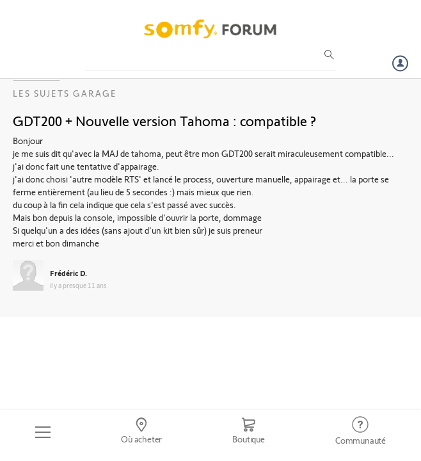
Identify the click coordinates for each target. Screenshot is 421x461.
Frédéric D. (68, 272)
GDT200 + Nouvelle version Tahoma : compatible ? (164, 120)
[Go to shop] (248, 432)
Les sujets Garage (65, 93)
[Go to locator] (141, 432)
